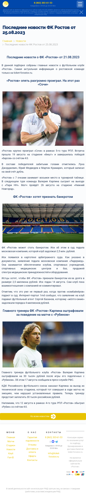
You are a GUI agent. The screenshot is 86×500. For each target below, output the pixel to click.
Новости (10, 449)
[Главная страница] (5, 4)
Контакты (32, 460)
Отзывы (32, 444)
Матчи (10, 441)
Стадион (10, 445)
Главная (11, 437)
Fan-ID (11, 457)
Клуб (10, 453)
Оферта (32, 456)
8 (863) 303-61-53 (43, 3)
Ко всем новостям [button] (43, 416)
